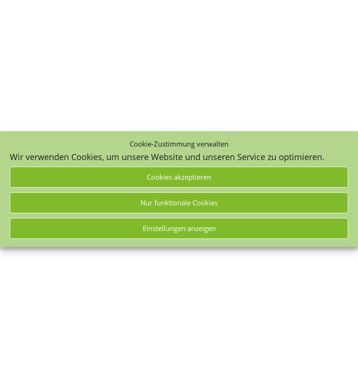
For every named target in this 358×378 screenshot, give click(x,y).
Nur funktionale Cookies (179, 202)
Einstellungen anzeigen (179, 228)
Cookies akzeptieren (179, 177)
